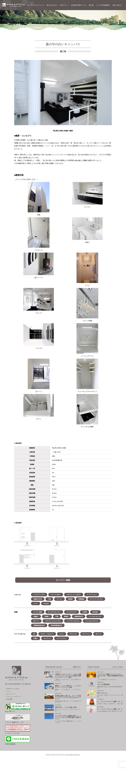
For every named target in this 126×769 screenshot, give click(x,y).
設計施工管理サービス (78, 5)
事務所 (66, 616)
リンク (9, 691)
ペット (61, 634)
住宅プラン (64, 5)
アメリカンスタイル (91, 621)
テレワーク (47, 638)
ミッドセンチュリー (95, 616)
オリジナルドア (72, 612)
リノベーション (92, 594)
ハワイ (35, 603)
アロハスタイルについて (34, 5)
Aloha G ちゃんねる (13, 688)
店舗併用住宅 (78, 616)
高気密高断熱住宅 (56, 625)
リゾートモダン (56, 594)
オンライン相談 (63, 580)
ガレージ (36, 621)
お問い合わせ (116, 5)
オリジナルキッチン (54, 612)
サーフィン (86, 634)
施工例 (91, 5)
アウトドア (73, 634)
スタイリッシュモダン (74, 594)
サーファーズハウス (96, 599)
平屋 (56, 616)
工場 (49, 599)
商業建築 (81, 599)
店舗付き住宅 (37, 599)
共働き (35, 638)
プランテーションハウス (53, 621)
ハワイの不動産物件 (103, 5)
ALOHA (46, 603)
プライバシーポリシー (14, 696)
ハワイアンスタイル (73, 621)
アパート (59, 599)
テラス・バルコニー (47, 634)
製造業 (70, 599)
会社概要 (9, 699)
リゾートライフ (62, 638)
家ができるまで (52, 5)
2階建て (46, 616)
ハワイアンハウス (39, 594)
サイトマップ (11, 694)
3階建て (36, 616)
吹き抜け (95, 612)
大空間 (84, 612)
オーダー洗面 (37, 612)
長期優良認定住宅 (39, 625)
